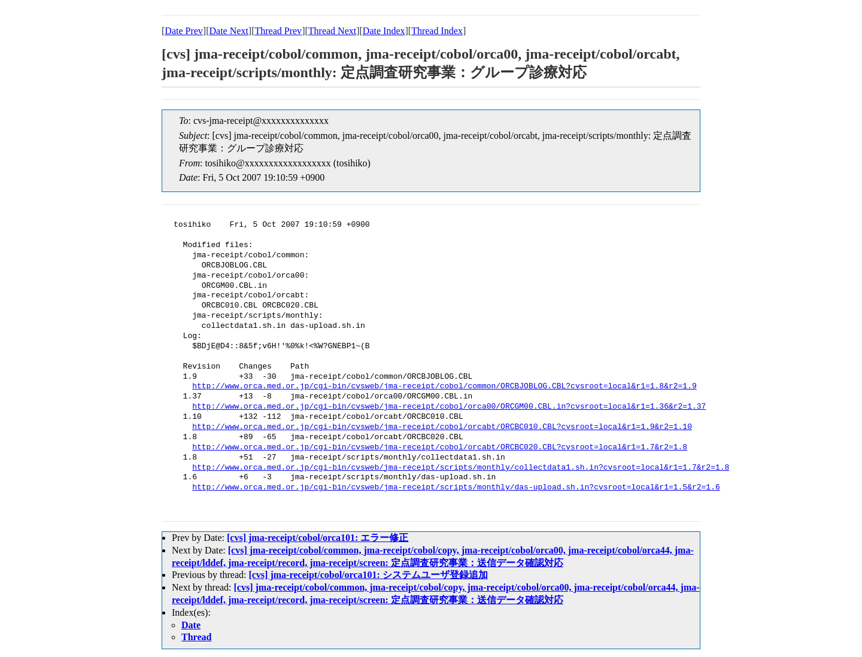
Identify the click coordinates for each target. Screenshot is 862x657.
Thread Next (332, 31)
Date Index (384, 31)
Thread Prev (278, 31)
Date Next (229, 31)
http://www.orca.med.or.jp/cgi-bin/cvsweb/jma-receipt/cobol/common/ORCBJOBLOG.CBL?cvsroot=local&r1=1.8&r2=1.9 (444, 386)
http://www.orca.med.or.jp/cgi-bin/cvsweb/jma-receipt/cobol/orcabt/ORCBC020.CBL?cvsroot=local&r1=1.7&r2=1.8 (439, 447)
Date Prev (184, 31)
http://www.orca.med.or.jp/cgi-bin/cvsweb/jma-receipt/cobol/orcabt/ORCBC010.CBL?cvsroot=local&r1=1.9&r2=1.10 (442, 427)
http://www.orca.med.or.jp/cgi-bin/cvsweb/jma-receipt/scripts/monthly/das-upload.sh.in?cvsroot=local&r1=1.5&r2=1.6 (456, 487)
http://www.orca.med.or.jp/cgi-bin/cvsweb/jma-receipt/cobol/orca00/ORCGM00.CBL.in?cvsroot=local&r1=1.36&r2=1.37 (449, 407)
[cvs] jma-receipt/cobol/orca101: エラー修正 (317, 538)
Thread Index (437, 31)
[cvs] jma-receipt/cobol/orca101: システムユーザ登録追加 (367, 575)
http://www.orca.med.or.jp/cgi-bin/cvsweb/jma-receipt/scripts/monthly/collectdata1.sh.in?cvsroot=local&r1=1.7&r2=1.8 (460, 468)
